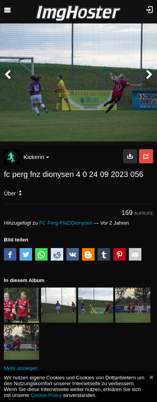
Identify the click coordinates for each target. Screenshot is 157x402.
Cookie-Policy (46, 395)
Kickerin (36, 157)
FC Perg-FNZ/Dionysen (65, 223)
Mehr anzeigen (20, 368)
